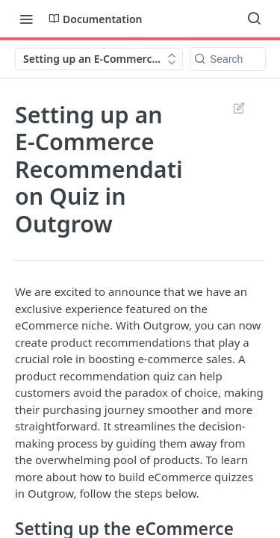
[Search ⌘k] (254, 18)
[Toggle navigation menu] (26, 18)
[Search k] (227, 59)
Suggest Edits (238, 108)
